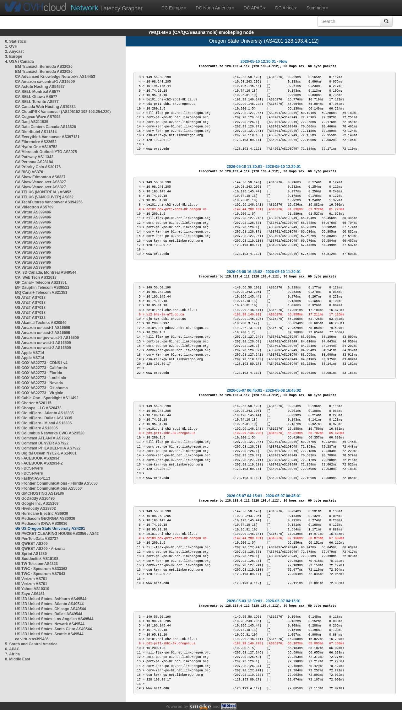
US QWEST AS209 (31, 543)
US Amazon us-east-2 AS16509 (42, 333)
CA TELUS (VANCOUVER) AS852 (44, 197)
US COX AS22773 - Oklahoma (41, 388)
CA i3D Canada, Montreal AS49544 (45, 272)
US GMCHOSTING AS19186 (39, 493)
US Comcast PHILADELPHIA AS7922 (48, 448)
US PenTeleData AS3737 (36, 538)
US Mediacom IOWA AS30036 (41, 523)
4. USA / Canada (19, 61)
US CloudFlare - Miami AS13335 (43, 423)
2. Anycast (14, 51)
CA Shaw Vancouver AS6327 (40, 182)
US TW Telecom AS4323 (36, 564)
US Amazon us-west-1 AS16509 (43, 343)
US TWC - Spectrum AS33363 (41, 569)
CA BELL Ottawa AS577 (36, 96)
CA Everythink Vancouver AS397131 (47, 137)
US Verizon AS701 (31, 579)
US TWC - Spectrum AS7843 (40, 574)
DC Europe (173, 7)
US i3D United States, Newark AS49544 (49, 624)
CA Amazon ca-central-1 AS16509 (45, 81)
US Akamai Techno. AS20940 (41, 322)
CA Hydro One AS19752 (36, 147)
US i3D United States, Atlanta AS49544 (49, 604)
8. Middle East (17, 659)
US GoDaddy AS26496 (35, 498)
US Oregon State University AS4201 (53, 528)
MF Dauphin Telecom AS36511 (42, 287)
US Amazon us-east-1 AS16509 (42, 327)
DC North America (215, 7)
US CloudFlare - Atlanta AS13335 (44, 413)
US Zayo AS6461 (30, 594)
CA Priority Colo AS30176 (38, 167)
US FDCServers (29, 468)
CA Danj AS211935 (31, 122)
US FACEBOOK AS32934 (37, 458)
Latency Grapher (107, 7)
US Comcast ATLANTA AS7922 (42, 438)
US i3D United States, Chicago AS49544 (50, 609)
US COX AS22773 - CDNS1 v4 (41, 363)
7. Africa (12, 654)
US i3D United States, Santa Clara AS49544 (53, 629)
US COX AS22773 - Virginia (39, 393)
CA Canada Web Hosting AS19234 (45, 107)
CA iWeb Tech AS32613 (36, 277)
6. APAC (12, 649)
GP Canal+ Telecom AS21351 (41, 282)
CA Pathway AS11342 (34, 157)
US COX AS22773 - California (41, 368)
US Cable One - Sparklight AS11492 (47, 398)
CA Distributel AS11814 (36, 132)
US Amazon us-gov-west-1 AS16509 (47, 338)
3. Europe (13, 56)
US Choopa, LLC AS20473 (38, 408)
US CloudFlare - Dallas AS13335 (43, 418)
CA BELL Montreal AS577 (37, 91)
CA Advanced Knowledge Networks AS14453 (55, 76)
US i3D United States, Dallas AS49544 (48, 614)
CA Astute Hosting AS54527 (40, 86)
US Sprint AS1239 (31, 553)
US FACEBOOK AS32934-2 (39, 463)
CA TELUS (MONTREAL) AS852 (43, 192)
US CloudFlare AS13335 (36, 428)
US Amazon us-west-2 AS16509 (43, 348)
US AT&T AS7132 (30, 317)
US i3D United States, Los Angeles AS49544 (54, 619)
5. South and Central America (31, 644)
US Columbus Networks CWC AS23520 (49, 433)
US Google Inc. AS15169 (36, 503)
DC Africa (286, 7)
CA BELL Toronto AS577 (37, 102)
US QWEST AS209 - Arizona (40, 548)
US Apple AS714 (29, 353)
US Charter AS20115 (33, 403)
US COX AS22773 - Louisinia (40, 378)
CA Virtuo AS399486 (33, 212)
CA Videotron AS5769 (34, 207)
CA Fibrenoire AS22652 (36, 142)
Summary (317, 7)
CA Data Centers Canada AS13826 (45, 127)
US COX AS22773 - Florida (38, 373)
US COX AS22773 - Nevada (39, 383)
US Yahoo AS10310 (32, 589)
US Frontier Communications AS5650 (48, 488)
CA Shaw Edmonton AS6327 (40, 177)
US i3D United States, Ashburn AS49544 (50, 599)
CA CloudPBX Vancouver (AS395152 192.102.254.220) (63, 112)
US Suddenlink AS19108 (36, 559)
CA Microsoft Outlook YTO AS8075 (46, 152)
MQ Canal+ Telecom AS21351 (41, 292)
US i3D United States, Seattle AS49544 (49, 634)
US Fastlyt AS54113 (32, 478)
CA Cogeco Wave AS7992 (38, 117)
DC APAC (255, 7)
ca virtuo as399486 (32, 639)
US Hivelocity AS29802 (35, 508)
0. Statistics (15, 41)
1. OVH (11, 46)
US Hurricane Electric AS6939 (41, 513)
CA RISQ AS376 (29, 172)
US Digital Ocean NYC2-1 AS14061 (46, 453)
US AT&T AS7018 (30, 297)
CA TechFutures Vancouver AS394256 (49, 202)
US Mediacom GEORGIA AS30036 (45, 518)
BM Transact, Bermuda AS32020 (44, 66)
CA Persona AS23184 (34, 162)
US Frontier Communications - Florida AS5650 (56, 483)
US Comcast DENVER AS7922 (41, 443)
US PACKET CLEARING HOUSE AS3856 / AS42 (57, 533)
